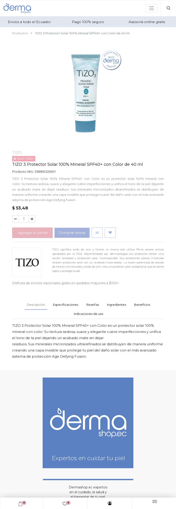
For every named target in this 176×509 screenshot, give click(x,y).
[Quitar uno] (15, 219)
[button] (97, 233)
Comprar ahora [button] (72, 232)
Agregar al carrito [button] (32, 232)
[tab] (116, 305)
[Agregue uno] (32, 219)
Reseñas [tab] (92, 304)
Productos (20, 33)
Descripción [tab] (36, 304)
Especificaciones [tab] (65, 304)
